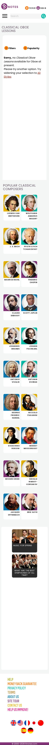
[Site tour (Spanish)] (24, 730)
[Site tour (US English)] (20, 723)
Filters (12, 48)
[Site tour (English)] (13, 723)
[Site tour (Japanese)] (34, 723)
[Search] (43, 16)
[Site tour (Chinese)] (41, 723)
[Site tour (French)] (27, 723)
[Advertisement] (15, 618)
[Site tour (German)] (30, 730)
